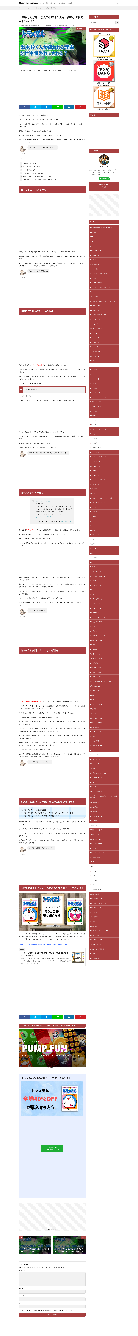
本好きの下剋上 (95, 741)
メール (21, 1296)
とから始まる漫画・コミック (54, 25)
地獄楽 (93, 644)
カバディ (93, 360)
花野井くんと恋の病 (96, 830)
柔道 (92, 750)
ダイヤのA (94, 880)
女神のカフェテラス (96, 667)
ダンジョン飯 (95, 484)
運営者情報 (49, 3)
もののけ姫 (94, 438)
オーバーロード (95, 351)
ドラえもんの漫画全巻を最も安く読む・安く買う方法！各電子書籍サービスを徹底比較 (45, 954)
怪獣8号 (93, 699)
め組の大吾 (94, 296)
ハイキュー (94, 557)
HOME (22, 8)
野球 (92, 862)
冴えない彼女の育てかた (98, 622)
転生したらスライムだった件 (99, 853)
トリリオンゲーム (96, 507)
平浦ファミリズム (96, 677)
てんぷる (93, 278)
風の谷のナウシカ (96, 447)
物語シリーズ (95, 764)
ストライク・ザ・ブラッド (98, 457)
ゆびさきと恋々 (95, 305)
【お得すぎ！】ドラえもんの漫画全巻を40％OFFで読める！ (38, 179)
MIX (92, 866)
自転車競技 (94, 820)
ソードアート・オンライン (98, 479)
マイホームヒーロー (96, 585)
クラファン (94, 388)
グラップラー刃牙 (96, 402)
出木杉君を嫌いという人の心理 (30, 166)
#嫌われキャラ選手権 (43, 501)
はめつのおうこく (96, 292)
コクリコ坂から (95, 443)
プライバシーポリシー (60, 3)
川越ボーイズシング (96, 672)
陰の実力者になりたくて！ (98, 903)
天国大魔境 (94, 663)
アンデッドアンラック (97, 337)
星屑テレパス (95, 727)
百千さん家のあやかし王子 (98, 773)
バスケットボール (96, 534)
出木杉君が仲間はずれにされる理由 (31, 173)
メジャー (93, 885)
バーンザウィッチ (96, 571)
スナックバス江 (95, 461)
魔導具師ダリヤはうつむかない (100, 930)
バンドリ (93, 562)
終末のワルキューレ (96, 791)
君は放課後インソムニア (98, 635)
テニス (93, 493)
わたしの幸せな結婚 (96, 328)
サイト (21, 1303)
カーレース (94, 374)
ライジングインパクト (97, 599)
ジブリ (93, 434)
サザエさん (94, 411)
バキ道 (93, 530)
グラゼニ (93, 871)
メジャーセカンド (96, 889)
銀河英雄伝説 (95, 894)
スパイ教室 (94, 470)
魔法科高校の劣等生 (96, 940)
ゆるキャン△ (95, 310)
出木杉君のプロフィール (28, 163)
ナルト (93, 521)
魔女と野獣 (94, 926)
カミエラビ (94, 369)
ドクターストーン (96, 512)
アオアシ (93, 420)
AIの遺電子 (94, 232)
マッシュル (94, 589)
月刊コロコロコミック (70, 25)
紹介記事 (93, 786)
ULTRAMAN (94, 246)
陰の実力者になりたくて (98, 898)
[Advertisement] (52, 291)
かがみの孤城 (95, 264)
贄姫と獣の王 (95, 848)
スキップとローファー (97, 452)
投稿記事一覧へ (103, 178)
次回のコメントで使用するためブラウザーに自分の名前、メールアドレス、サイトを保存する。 (46, 1310)
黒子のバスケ (95, 544)
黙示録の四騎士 (95, 958)
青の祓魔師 (94, 917)
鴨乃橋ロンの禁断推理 (97, 949)
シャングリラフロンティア (98, 429)
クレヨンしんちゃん (96, 392)
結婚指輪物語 (95, 802)
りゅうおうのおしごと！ (98, 319)
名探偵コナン (95, 631)
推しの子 (93, 713)
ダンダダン (94, 489)
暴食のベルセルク (96, 732)
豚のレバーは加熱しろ (97, 843)
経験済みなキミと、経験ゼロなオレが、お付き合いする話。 (103, 797)
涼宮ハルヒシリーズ (96, 759)
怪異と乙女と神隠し (96, 704)
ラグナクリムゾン (96, 603)
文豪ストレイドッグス (97, 718)
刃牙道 (93, 626)
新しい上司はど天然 (96, 722)
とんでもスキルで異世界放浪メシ (100, 287)
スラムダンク (95, 539)
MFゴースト (94, 237)
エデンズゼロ (95, 342)
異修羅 (93, 768)
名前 (21, 1288)
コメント (22, 1270)
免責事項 (70, 3)
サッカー (93, 415)
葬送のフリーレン (96, 834)
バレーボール (95, 553)
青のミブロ (94, 912)
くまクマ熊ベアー (96, 269)
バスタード (94, 548)
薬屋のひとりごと (96, 839)
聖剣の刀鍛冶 (95, 811)
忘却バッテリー (95, 695)
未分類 (93, 736)
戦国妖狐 (93, 709)
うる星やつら (95, 255)
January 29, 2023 (65, 521)
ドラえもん (29, 8)
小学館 (62, 25)
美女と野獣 (94, 807)
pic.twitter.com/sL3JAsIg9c (44, 517)
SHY (92, 241)
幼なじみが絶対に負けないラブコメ (101, 681)
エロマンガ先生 (95, 347)
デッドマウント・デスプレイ (99, 502)
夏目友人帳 (94, 649)
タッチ (93, 875)
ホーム (42, 3)
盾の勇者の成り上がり (97, 777)
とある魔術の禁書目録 (97, 282)
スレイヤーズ (95, 475)
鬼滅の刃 (93, 921)
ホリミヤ (93, 580)
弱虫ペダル (94, 825)
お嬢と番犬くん (95, 260)
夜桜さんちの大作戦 (96, 658)
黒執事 (93, 953)
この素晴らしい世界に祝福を (99, 273)
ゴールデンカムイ (96, 406)
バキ (92, 525)
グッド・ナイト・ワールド (98, 397)
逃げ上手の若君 (95, 857)
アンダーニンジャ (96, 333)
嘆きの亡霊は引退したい (98, 640)
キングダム (94, 383)
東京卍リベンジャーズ (97, 745)
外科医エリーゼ (95, 654)
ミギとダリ (94, 594)
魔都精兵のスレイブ (96, 944)
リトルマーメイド (96, 608)
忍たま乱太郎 (95, 690)
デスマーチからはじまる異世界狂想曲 (101, 498)
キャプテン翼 (95, 379)
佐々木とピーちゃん (96, 612)
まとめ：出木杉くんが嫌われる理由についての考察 (35, 176)
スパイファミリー (96, 466)
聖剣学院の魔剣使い (96, 816)
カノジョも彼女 (95, 356)
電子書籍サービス (96, 907)
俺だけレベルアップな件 (98, 617)
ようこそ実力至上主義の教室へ (100, 314)
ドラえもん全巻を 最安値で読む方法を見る (52, 1148)
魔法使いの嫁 (95, 935)
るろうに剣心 (95, 324)
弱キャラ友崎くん (96, 686)
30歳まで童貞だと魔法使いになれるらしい (103, 227)
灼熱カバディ (95, 365)
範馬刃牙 (93, 782)
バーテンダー (95, 567)
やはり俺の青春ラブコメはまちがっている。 (103, 301)
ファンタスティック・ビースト (100, 576)
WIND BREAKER (96, 250)
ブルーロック (95, 424)
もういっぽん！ (95, 754)
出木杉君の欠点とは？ (27, 170)
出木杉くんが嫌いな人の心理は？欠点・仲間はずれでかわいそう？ (50, 8)
